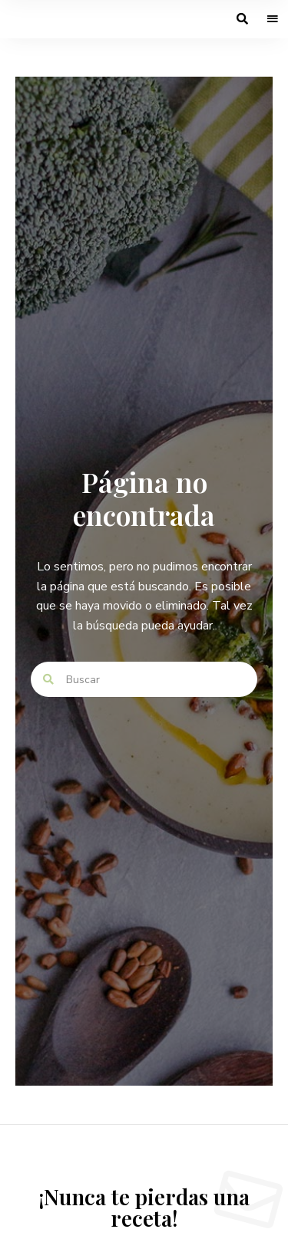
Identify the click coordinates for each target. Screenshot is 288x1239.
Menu (272, 19)
